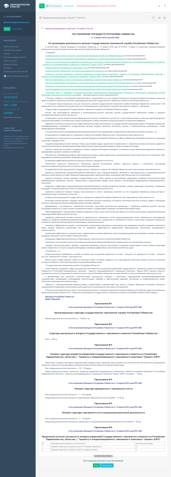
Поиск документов (11, 47)
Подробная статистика (12, 117)
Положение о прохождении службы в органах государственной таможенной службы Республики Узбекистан (88, 86)
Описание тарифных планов (15, 57)
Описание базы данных (13, 50)
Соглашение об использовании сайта (16, 136)
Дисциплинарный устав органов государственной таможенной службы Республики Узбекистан (83, 89)
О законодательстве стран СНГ (16, 72)
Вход (7, 29)
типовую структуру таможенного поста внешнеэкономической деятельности (75, 71)
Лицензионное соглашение (13, 141)
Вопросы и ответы (11, 64)
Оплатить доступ (10, 61)
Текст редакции (53, 6)
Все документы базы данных (14, 147)
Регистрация (17, 29)
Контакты (7, 68)
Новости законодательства (16, 76)
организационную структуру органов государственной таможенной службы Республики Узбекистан (84, 56)
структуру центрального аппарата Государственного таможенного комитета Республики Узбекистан (85, 59)
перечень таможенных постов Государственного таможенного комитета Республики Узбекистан (83, 80)
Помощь (7, 54)
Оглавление (69, 6)
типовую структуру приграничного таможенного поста (66, 68)
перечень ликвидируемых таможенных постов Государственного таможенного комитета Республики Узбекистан (90, 83)
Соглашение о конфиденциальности (16, 139)
